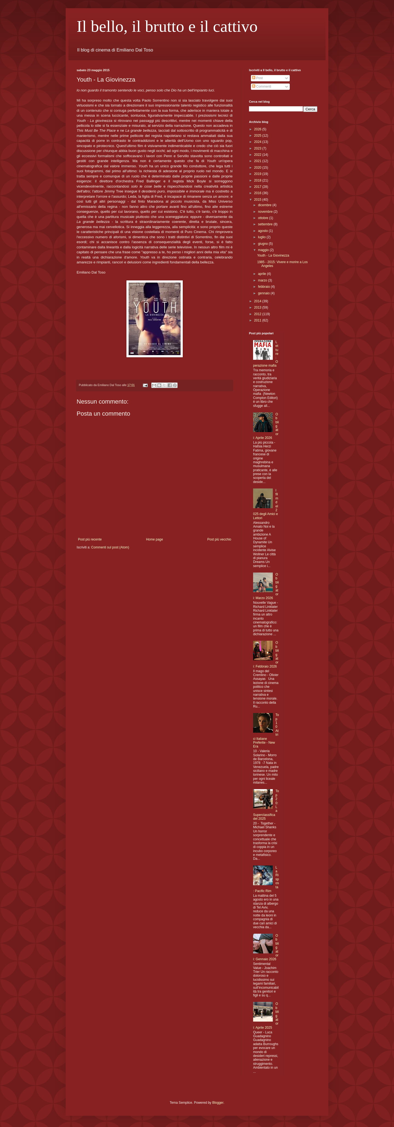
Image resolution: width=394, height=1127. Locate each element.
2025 (258, 135)
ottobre (263, 218)
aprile (262, 274)
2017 (258, 187)
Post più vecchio (219, 539)
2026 (258, 129)
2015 (258, 200)
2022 (258, 155)
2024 (258, 142)
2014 (258, 301)
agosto (263, 231)
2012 (258, 314)
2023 (258, 148)
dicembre (265, 205)
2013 (258, 307)
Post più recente (90, 539)
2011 (258, 320)
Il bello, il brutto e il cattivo (167, 26)
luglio (262, 237)
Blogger (218, 1103)
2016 (258, 193)
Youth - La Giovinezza (273, 255)
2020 (258, 167)
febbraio (264, 287)
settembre (266, 224)
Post (257, 78)
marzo (263, 280)
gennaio (264, 293)
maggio (264, 250)
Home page (154, 539)
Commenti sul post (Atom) (110, 547)
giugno (263, 244)
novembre (266, 212)
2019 (258, 174)
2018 (258, 180)
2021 (258, 161)
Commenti (261, 86)
